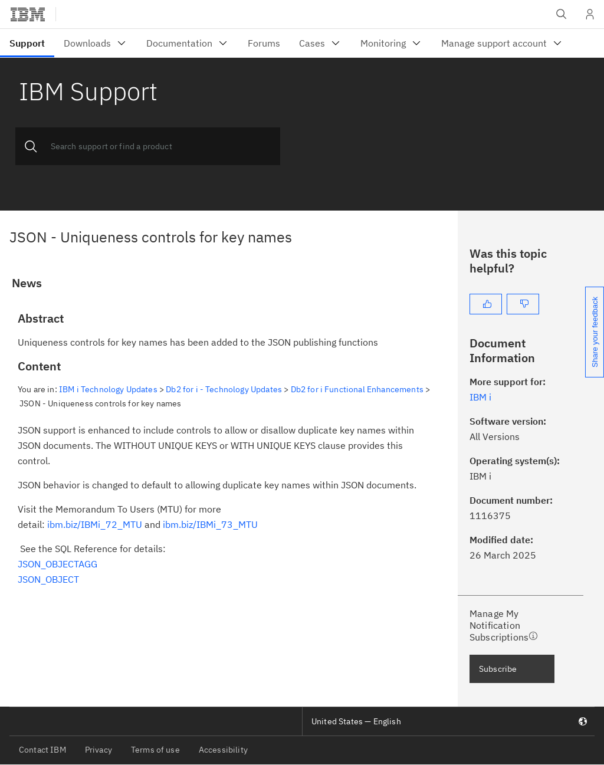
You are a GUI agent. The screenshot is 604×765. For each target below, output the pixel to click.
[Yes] (486, 304)
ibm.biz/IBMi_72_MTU (94, 524)
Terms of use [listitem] (155, 749)
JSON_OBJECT (48, 579)
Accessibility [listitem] (223, 749)
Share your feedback (594, 332)
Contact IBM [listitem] (42, 749)
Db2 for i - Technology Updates (224, 389)
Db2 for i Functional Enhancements (357, 389)
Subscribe (498, 669)
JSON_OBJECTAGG (57, 564)
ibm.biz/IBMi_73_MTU (210, 524)
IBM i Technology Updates (108, 389)
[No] (523, 304)
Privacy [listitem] (98, 749)
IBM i (480, 397)
